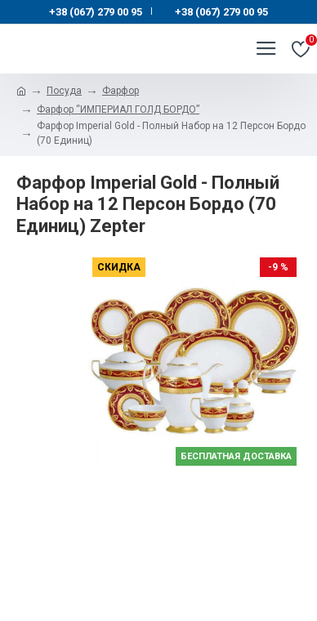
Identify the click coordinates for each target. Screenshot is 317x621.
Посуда (64, 90)
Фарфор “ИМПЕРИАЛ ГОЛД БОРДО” (118, 109)
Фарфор (120, 90)
